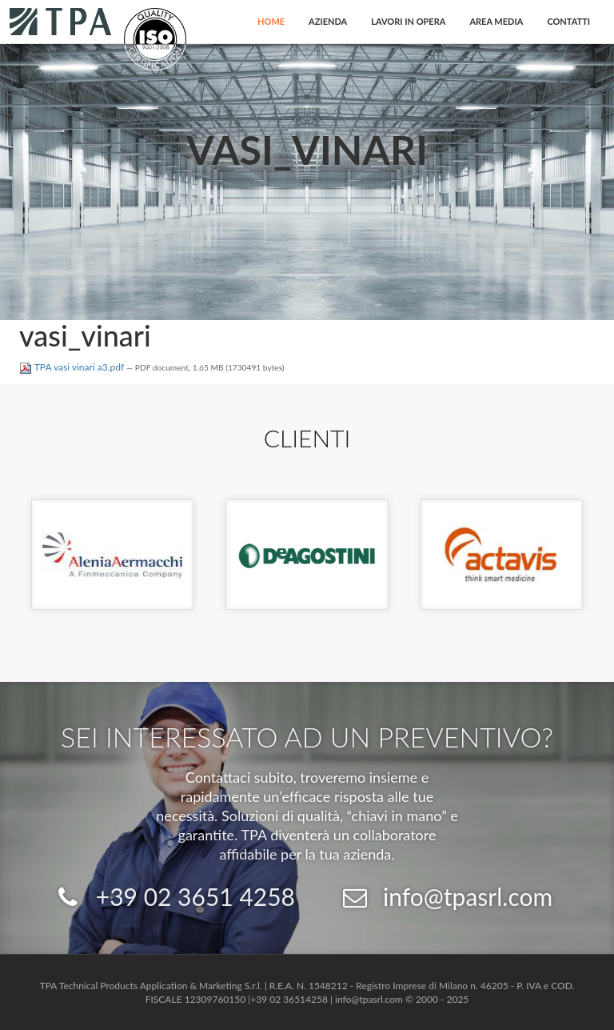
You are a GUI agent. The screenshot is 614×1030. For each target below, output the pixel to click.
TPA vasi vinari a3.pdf (72, 367)
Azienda (328, 21)
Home (271, 21)
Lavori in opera (408, 21)
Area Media (496, 21)
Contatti (568, 21)
